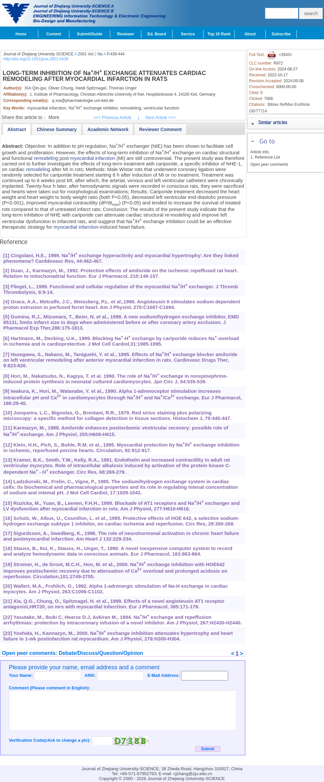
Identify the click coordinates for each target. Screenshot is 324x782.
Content (53, 34)
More (53, 117)
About (250, 34)
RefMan (286, 104)
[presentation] (17, 129)
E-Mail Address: (164, 675)
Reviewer (126, 34)
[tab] (17, 129)
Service (188, 34)
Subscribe (281, 34)
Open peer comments (269, 164)
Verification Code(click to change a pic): (50, 740)
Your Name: (21, 675)
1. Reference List (265, 157)
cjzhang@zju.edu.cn (192, 773)
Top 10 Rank (218, 34)
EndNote (302, 104)
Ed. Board (157, 34)
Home (20, 34)
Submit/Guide (89, 34)
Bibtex (273, 104)
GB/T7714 (258, 111)
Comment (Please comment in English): (49, 687)
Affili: (90, 675)
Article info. (260, 152)
